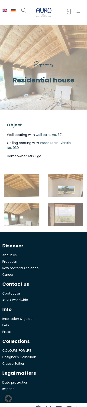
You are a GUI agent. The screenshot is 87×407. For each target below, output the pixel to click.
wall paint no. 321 (49, 134)
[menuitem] (4, 10)
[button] (79, 12)
